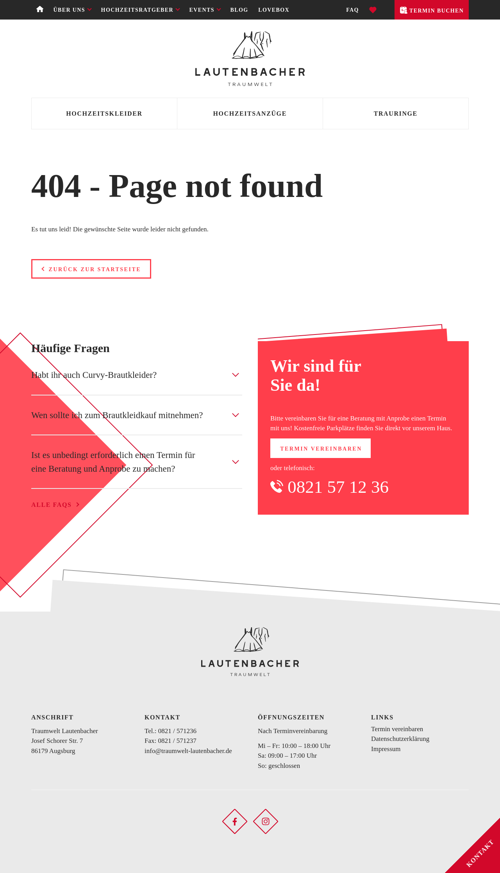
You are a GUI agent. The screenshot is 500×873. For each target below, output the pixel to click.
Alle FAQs (51, 504)
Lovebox (273, 10)
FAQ (352, 10)
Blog (239, 10)
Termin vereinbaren (321, 449)
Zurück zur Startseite (95, 269)
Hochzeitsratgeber (137, 10)
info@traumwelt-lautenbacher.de (188, 751)
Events (201, 10)
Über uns (69, 10)
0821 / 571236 (177, 731)
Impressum (386, 749)
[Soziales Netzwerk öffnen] (234, 821)
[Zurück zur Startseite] (250, 58)
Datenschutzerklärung (400, 738)
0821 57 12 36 (338, 487)
